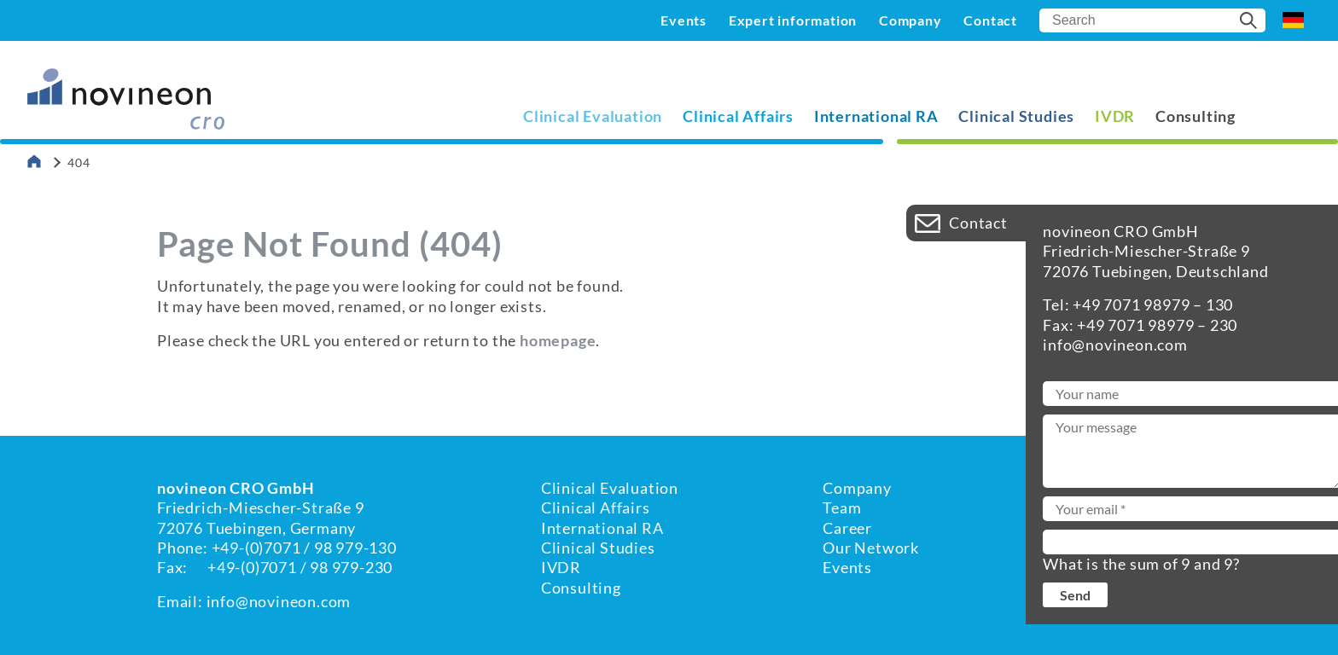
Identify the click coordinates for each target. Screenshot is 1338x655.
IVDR (1115, 116)
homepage (558, 340)
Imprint (1091, 507)
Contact (990, 20)
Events (683, 20)
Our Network (871, 547)
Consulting (1195, 116)
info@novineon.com (279, 601)
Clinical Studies (1016, 116)
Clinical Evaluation (592, 116)
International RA (876, 116)
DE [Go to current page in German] (1293, 20)
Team (842, 507)
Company (910, 20)
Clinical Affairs (738, 116)
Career (847, 528)
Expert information (793, 20)
